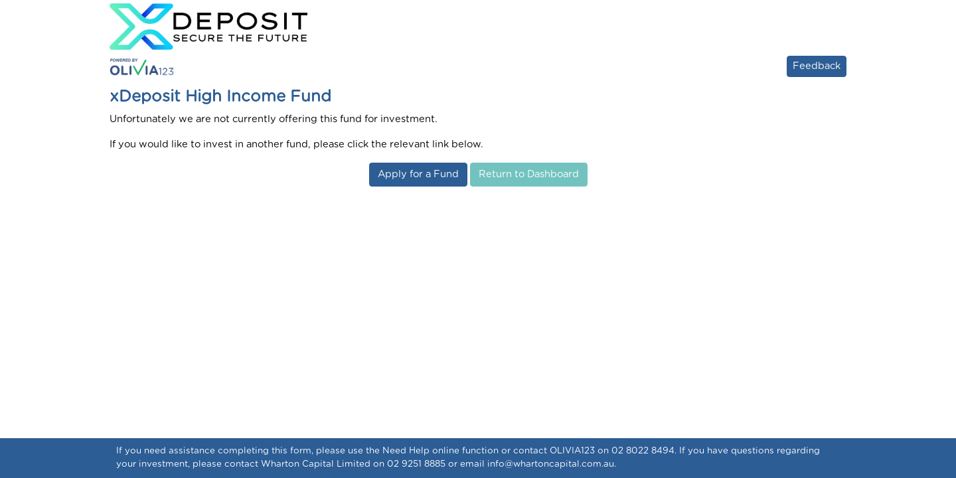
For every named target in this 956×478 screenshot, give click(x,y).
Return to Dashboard (529, 174)
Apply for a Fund (418, 174)
